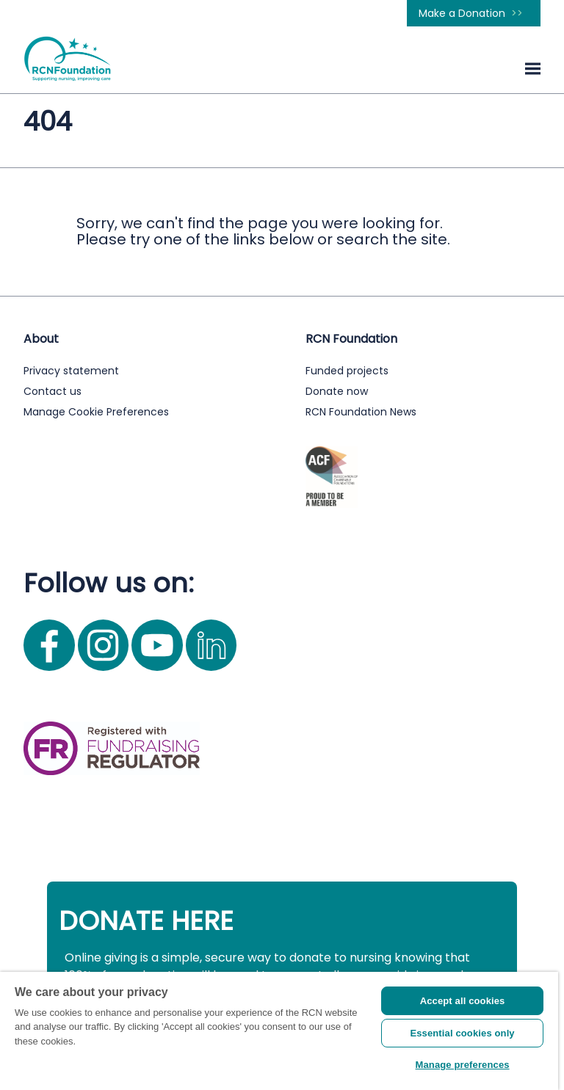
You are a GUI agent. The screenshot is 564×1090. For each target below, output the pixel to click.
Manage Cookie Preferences (96, 411)
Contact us (53, 391)
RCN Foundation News (361, 411)
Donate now (337, 391)
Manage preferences (463, 1064)
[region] (279, 1031)
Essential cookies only (462, 1033)
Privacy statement (71, 370)
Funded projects (347, 370)
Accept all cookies (462, 1000)
